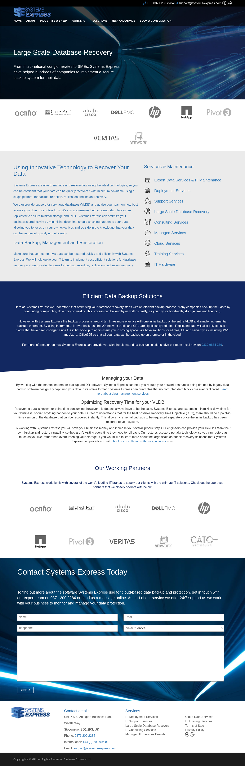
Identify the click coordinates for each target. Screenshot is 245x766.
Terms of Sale (194, 725)
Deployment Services (172, 190)
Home (18, 21)
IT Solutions (98, 21)
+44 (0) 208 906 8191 (97, 742)
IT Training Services (198, 721)
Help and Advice (123, 21)
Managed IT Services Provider (146, 734)
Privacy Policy (194, 730)
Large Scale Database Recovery (181, 211)
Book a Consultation (155, 21)
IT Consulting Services (140, 730)
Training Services (169, 254)
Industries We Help (53, 21)
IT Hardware (164, 264)
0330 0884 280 (212, 344)
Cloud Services (167, 243)
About (30, 21)
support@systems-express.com (198, 3)
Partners (78, 21)
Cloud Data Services (199, 716)
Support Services (168, 201)
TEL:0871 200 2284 (158, 3)
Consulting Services (171, 222)
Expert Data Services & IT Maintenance (187, 180)
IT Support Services (138, 721)
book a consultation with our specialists (139, 441)
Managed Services (170, 232)
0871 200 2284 (85, 735)
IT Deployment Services (141, 716)
